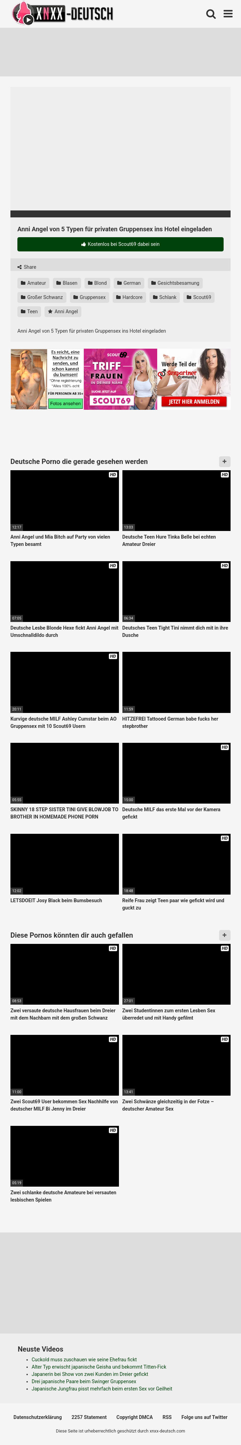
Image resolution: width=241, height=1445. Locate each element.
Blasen (67, 283)
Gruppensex (89, 297)
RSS (166, 1417)
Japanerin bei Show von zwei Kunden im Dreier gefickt (90, 1374)
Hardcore (129, 297)
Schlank (165, 297)
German (129, 283)
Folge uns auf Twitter (204, 1417)
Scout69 (199, 297)
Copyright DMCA (135, 1417)
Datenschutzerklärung (38, 1417)
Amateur (33, 283)
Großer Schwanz (42, 297)
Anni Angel (63, 311)
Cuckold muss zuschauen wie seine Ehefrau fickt (84, 1359)
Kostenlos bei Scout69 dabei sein (120, 244)
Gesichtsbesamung (175, 283)
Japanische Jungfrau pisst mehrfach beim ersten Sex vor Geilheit (102, 1389)
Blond (97, 283)
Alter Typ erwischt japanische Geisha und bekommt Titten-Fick (99, 1367)
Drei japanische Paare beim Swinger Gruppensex (84, 1381)
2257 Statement (89, 1417)
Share (26, 267)
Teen (29, 311)
